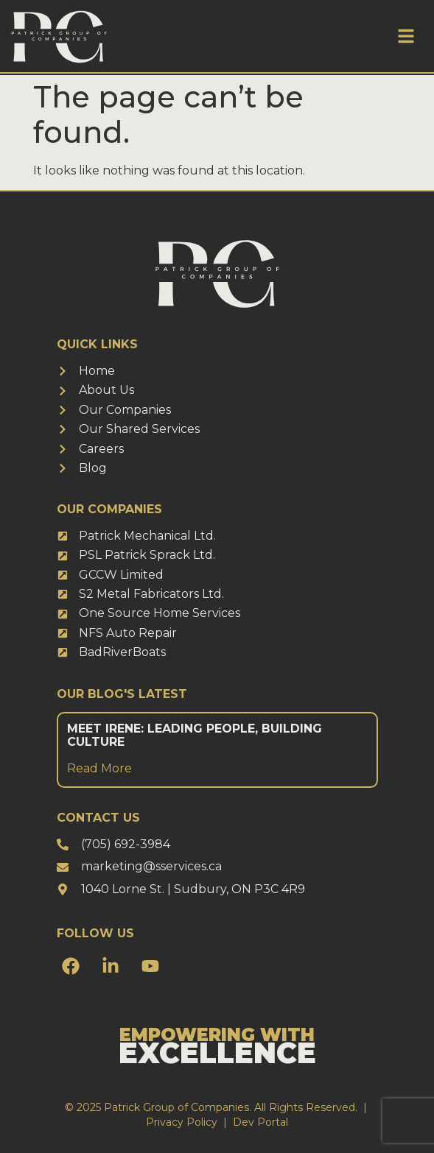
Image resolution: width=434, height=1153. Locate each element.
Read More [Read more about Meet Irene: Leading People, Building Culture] (99, 768)
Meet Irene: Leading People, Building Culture (194, 735)
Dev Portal (260, 1122)
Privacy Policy (181, 1122)
